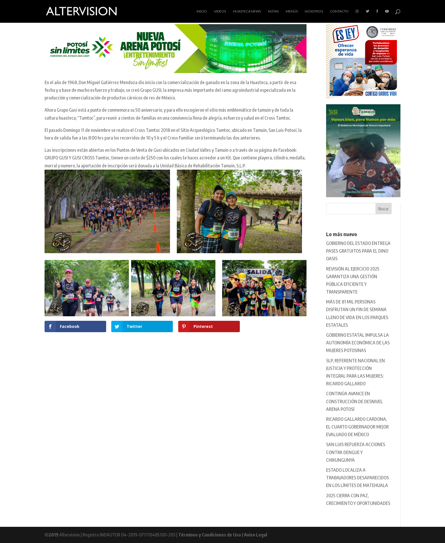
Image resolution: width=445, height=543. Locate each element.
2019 (53, 535)
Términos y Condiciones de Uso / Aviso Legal (222, 535)
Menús (292, 11)
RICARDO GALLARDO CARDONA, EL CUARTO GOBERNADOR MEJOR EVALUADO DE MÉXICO (357, 426)
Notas (273, 11)
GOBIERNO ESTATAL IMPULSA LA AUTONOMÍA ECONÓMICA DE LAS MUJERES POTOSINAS (358, 342)
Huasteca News (247, 11)
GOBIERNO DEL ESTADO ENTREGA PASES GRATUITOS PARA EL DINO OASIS (358, 250)
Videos (220, 11)
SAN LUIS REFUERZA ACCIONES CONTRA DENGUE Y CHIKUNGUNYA (355, 452)
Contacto (339, 11)
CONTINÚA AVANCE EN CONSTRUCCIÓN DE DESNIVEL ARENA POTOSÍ (354, 401)
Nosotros (314, 11)
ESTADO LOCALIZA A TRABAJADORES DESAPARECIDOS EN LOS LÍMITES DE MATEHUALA (357, 477)
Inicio (202, 11)
